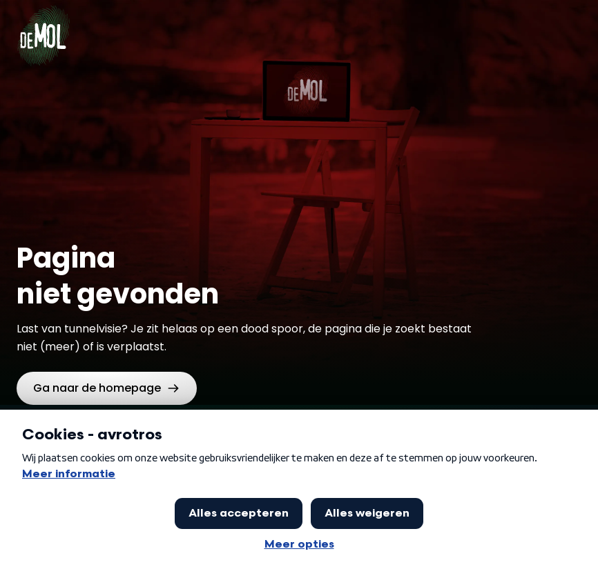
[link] (107, 388)
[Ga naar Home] (43, 28)
